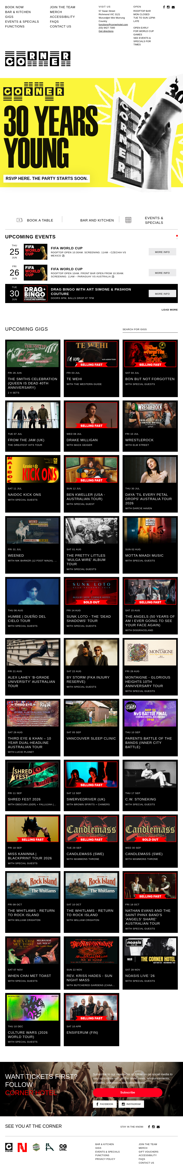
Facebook (104, 1104)
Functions (15, 26)
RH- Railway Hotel (50, 1147)
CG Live (63, 1147)
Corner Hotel (37, 58)
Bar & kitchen (18, 12)
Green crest (36, 1147)
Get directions (106, 31)
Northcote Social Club (22, 1147)
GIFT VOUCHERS (148, 1152)
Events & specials (22, 21)
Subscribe (127, 1092)
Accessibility (62, 17)
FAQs (54, 21)
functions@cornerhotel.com (113, 24)
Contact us (60, 26)
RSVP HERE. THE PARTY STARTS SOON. (47, 178)
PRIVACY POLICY (105, 1159)
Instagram (131, 1104)
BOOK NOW (14, 7)
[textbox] (150, 329)
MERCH (56, 12)
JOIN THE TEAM (62, 7)
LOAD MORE (170, 309)
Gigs (9, 17)
